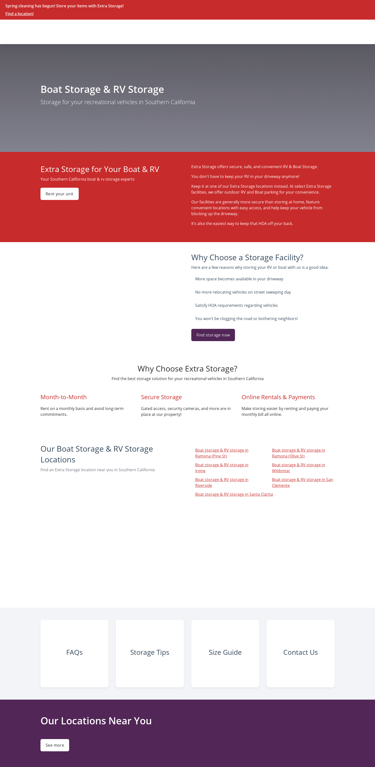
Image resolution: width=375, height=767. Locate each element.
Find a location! (19, 13)
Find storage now (213, 335)
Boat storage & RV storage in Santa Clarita (234, 494)
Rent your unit (60, 194)
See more (55, 745)
